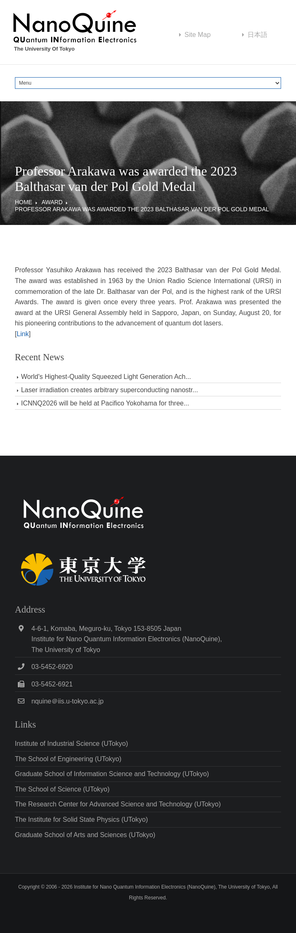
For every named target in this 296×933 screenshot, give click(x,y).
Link (23, 333)
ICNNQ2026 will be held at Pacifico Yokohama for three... (105, 403)
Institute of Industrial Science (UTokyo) (71, 743)
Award (52, 202)
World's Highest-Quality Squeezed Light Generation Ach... (106, 376)
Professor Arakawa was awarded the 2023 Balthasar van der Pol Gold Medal (142, 209)
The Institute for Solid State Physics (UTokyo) (81, 819)
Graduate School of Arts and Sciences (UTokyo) (85, 834)
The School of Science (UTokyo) (62, 789)
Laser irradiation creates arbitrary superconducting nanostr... (109, 389)
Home (23, 202)
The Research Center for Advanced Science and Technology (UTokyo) (118, 804)
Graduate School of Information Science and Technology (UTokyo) (112, 773)
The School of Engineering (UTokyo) (68, 758)
